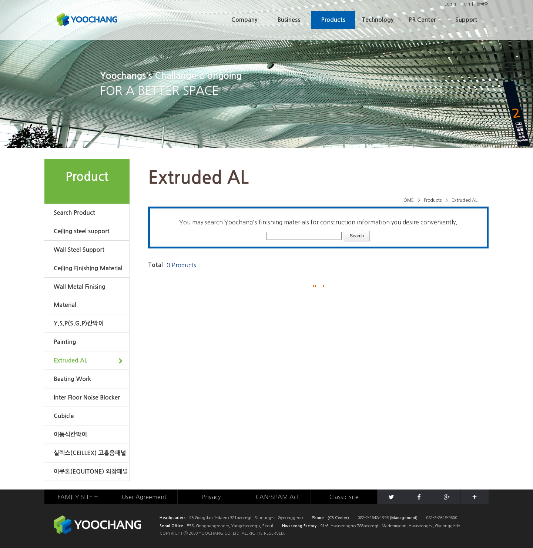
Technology (377, 20)
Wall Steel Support (79, 250)
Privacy (211, 497)
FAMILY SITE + (77, 497)
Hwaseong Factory (299, 526)
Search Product (74, 212)
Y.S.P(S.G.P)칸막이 (79, 323)
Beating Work (72, 379)
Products (333, 20)
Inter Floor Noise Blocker (87, 397)
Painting (65, 342)
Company (244, 20)
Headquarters (172, 518)
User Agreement (144, 497)
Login (450, 4)
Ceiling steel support (82, 231)
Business (289, 20)
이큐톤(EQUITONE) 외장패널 (91, 471)
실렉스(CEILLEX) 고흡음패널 (90, 453)
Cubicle (64, 416)
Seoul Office (171, 526)
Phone (318, 518)
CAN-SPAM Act (277, 497)
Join (466, 4)
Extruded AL (70, 360)
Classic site (344, 497)
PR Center (422, 20)
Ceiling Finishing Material (88, 268)
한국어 (482, 4)
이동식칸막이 (70, 434)
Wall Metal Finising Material (79, 296)
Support (466, 20)
